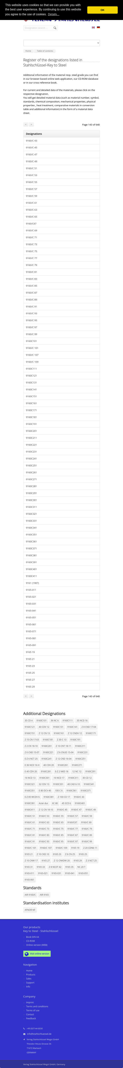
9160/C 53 (31, 175)
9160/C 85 (31, 285)
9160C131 (31, 382)
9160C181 (31, 417)
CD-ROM (30, 941)
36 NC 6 (54, 720)
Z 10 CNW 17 (31, 860)
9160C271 (31, 479)
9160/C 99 (31, 334)
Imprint (30, 1002)
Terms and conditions (37, 1006)
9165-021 (31, 596)
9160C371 (31, 548)
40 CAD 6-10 (73, 784)
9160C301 (31, 500)
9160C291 (31, 493)
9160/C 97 (31, 327)
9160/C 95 (31, 320)
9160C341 (31, 527)
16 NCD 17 (59, 777)
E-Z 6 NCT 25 (31, 758)
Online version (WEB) (37, 945)
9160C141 (31, 389)
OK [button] (103, 10)
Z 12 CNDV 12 (75, 733)
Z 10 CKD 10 (43, 854)
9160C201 (31, 431)
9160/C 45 (31, 147)
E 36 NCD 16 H (32, 765)
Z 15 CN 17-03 (32, 739)
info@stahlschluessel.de (39, 1033)
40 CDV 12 (44, 726)
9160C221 (31, 444)
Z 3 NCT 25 (91, 860)
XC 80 (55, 803)
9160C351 (31, 534)
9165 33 (41, 866)
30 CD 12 (87, 777)
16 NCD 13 (30, 777)
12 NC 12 (76, 771)
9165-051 (31, 617)
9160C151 (31, 396)
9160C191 (31, 424)
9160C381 (31, 555)
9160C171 (31, 410)
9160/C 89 (31, 299)
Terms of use (32, 1010)
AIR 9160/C (30, 894)
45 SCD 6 (66, 803)
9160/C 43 (31, 140)
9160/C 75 (31, 251)
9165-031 (31, 603)
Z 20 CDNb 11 (90, 847)
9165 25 (30, 672)
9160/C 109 (32, 361)
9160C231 (31, 451)
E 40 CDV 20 (31, 771)
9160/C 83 (31, 278)
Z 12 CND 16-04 (64, 758)
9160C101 (31, 341)
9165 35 (69, 866)
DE (98, 28)
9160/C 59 (31, 196)
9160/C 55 (31, 182)
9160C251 (31, 465)
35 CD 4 (29, 720)
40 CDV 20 (48, 765)
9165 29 (30, 686)
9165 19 (30, 652)
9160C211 (31, 437)
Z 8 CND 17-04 (88, 726)
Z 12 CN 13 (44, 733)
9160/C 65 (31, 216)
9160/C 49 (31, 161)
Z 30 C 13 (61, 739)
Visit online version (37, 954)
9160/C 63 (31, 209)
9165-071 (31, 631)
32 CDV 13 (44, 784)
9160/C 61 (31, 202)
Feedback (31, 1018)
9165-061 (31, 624)
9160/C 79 (31, 265)
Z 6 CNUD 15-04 (65, 752)
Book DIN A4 (32, 937)
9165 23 (30, 666)
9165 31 (29, 866)
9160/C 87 (31, 292)
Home (29, 970)
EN (93, 28)
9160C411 (31, 576)
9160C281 (31, 486)
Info (28, 986)
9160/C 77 (31, 258)
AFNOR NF (30, 909)
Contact (30, 1014)
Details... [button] (53, 14)
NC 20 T (81, 866)
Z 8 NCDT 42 (55, 866)
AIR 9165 (44, 894)
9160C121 (31, 375)
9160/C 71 (31, 237)
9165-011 (31, 589)
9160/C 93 (31, 313)
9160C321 (31, 513)
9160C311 (31, 507)
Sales (29, 978)
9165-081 (31, 638)
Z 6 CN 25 (70, 854)
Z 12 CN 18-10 (46, 809)
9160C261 (31, 472)
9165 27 (30, 679)
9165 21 (30, 659)
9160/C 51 (31, 168)
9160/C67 (31, 223)
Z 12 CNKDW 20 (62, 860)
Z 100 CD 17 (64, 796)
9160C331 (31, 520)
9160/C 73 (31, 244)
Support (30, 982)
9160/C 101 (32, 348)
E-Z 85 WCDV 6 (32, 796)
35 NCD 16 (82, 720)
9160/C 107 (32, 354)
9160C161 (31, 403)
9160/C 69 (31, 230)
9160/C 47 (31, 154)
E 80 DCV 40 (45, 790)
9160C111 (31, 368)
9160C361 (31, 541)
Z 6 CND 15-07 (32, 752)
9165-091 (31, 645)
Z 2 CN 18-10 (31, 746)
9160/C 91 (31, 306)
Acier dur (43, 803)
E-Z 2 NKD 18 (61, 771)
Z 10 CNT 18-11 (63, 746)
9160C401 (31, 569)
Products (30, 974)
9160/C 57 (31, 189)
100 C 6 (59, 790)
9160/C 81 (31, 272)
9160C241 (31, 458)
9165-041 (31, 610)
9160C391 (31, 562)
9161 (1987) (32, 583)
